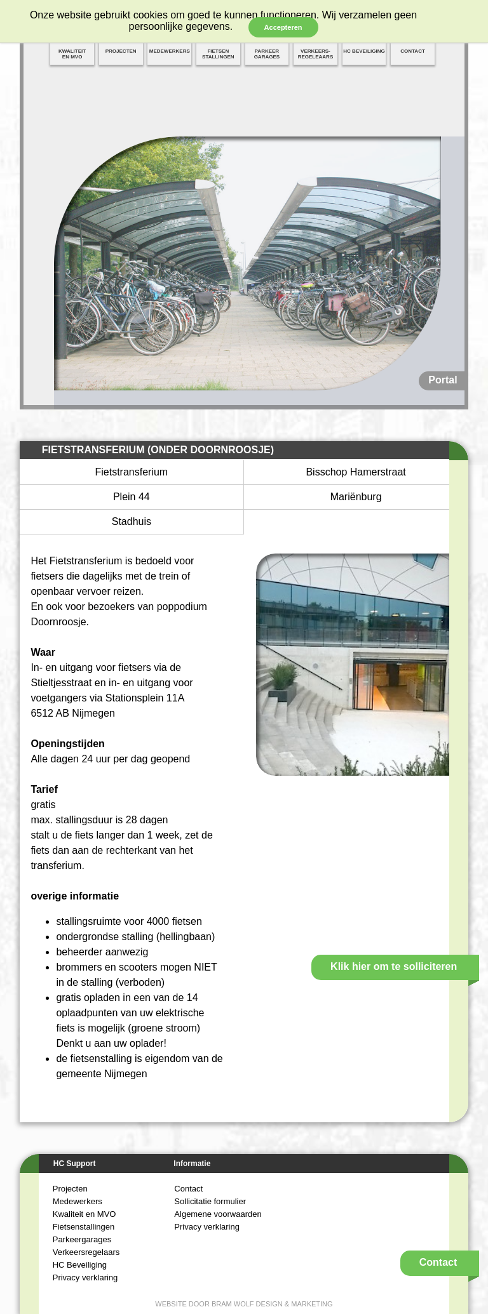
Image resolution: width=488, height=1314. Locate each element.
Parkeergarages (82, 1239)
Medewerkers (77, 1201)
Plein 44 (131, 496)
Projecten (70, 1188)
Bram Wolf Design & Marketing (272, 1304)
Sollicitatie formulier (210, 1201)
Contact (188, 1188)
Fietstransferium (131, 472)
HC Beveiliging (80, 1265)
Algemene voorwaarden (217, 1214)
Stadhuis (131, 521)
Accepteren (283, 27)
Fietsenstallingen (84, 1226)
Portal (442, 380)
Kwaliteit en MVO (84, 1214)
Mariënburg (356, 496)
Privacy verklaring (85, 1277)
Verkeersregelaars (86, 1252)
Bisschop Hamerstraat (355, 472)
